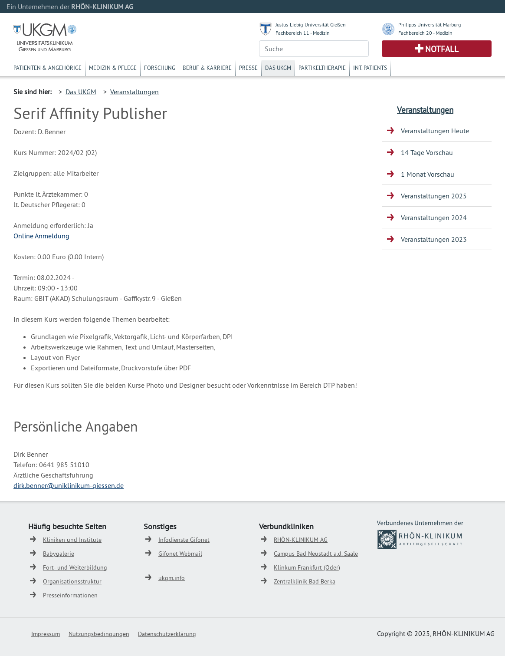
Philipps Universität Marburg (429, 24)
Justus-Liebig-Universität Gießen (310, 24)
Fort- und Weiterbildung (75, 567)
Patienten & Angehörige (47, 67)
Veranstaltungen (134, 91)
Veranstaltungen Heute (435, 130)
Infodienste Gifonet (184, 540)
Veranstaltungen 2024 (434, 217)
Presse (248, 67)
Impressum (45, 634)
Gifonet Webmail (180, 553)
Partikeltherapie (322, 67)
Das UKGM (278, 67)
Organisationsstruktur (72, 581)
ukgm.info (171, 578)
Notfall (442, 49)
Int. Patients (370, 67)
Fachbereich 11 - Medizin (302, 33)
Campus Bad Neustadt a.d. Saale (316, 553)
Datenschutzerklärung (167, 634)
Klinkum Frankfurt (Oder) (307, 567)
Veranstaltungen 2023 (434, 239)
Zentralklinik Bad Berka (304, 581)
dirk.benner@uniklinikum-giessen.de (68, 485)
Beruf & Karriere (207, 67)
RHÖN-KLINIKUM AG (301, 540)
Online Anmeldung (41, 235)
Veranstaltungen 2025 (434, 195)
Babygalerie (58, 553)
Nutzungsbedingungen (99, 634)
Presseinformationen (70, 595)
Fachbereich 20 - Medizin (425, 33)
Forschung (159, 67)
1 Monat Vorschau (427, 174)
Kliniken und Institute (72, 540)
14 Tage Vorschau (427, 152)
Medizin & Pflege (113, 67)
